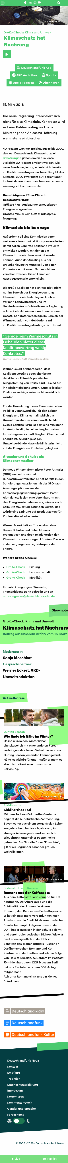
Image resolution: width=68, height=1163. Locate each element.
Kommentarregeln (19, 1102)
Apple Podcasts (21, 82)
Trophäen (13, 1078)
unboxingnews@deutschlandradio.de (29, 596)
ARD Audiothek (24, 75)
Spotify (49, 75)
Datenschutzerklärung (22, 1084)
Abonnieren (49, 82)
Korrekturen (15, 1096)
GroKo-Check (15, 567)
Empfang (13, 1072)
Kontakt (12, 1066)
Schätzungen (12, 158)
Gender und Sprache (21, 1108)
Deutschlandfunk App (34, 67)
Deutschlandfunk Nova (23, 1060)
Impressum (15, 1090)
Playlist (52, 1158)
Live (17, 1158)
